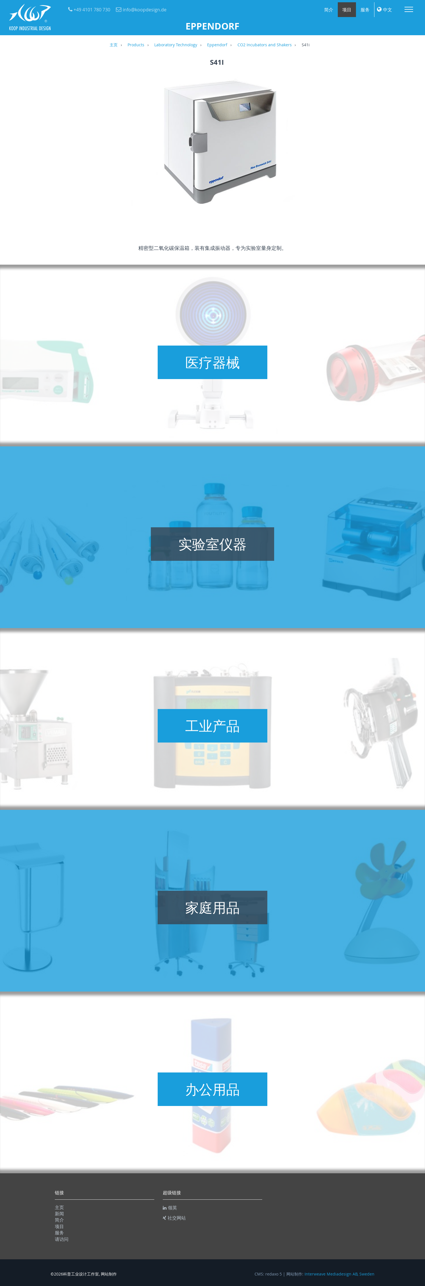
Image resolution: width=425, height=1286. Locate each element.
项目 (346, 10)
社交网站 (174, 1218)
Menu (408, 9)
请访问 (61, 1239)
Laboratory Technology (175, 45)
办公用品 (212, 1089)
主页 (114, 45)
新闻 (59, 1213)
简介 (328, 10)
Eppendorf (217, 45)
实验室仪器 (212, 544)
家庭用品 (212, 907)
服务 (365, 10)
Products (136, 45)
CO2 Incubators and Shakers (265, 45)
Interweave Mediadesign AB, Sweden (339, 1274)
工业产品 (212, 725)
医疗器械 (212, 362)
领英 (170, 1208)
